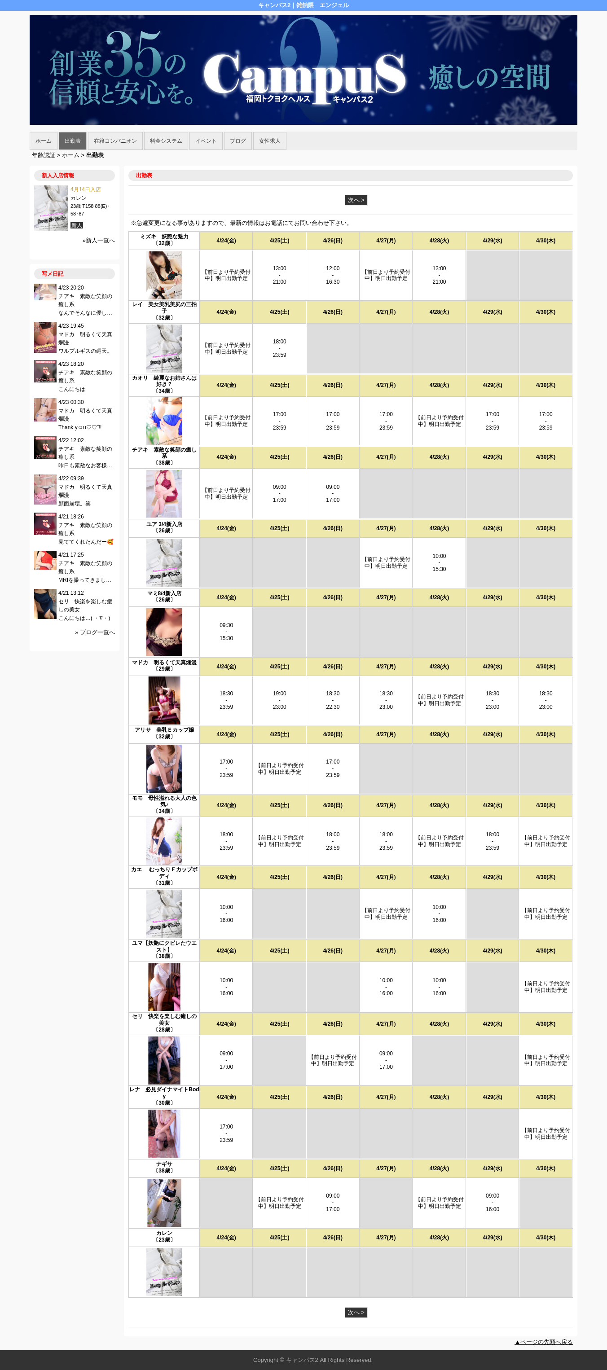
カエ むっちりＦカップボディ (164, 872)
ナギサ (164, 1164)
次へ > (356, 200)
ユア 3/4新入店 (164, 524)
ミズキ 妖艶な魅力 (164, 236)
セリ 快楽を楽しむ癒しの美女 (164, 1019)
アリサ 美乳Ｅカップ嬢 (164, 730)
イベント (206, 141)
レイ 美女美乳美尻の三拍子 (164, 307)
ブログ (238, 141)
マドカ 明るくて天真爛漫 (164, 662)
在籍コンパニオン (115, 141)
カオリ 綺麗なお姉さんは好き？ (164, 381)
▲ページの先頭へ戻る (544, 1342)
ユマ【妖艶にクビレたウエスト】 (164, 946)
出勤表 (73, 141)
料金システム (166, 141)
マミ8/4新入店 (164, 593)
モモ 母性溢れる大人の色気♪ (164, 801)
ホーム (43, 141)
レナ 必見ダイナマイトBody (164, 1092)
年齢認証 (43, 155)
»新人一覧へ (99, 240)
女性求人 (270, 141)
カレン (164, 1233)
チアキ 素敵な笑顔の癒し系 (164, 453)
